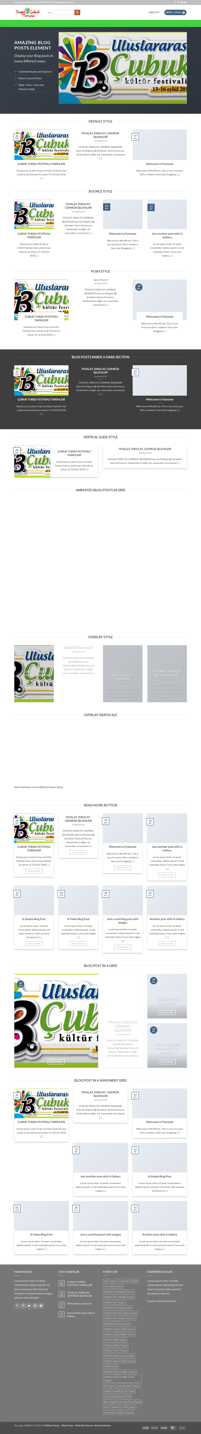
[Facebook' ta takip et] (176, 2)
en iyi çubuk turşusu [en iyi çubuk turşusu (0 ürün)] (113, 1286)
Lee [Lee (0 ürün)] (125, 1391)
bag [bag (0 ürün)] (105, 1281)
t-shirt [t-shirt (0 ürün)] (125, 1407)
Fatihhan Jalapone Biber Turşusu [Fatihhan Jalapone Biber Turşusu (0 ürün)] (119, 1334)
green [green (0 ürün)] (111, 1385)
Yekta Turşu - (68, 1425)
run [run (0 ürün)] (131, 1401)
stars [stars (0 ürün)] (106, 1407)
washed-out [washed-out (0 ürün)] (109, 1412)
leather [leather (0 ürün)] (117, 1391)
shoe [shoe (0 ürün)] (138, 1401)
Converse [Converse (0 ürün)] (124, 1281)
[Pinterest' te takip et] (41, 1306)
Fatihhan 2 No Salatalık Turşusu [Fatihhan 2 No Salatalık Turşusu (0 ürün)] (119, 1291)
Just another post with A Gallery (167, 235)
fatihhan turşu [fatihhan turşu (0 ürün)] (110, 1366)
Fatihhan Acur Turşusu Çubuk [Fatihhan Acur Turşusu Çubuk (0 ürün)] (118, 1307)
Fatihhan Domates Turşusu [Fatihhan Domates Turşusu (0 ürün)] (116, 1323)
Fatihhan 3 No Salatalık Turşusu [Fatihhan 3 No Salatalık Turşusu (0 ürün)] (119, 1297)
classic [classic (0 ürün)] (113, 1281)
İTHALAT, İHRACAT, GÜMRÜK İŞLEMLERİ (100, 135)
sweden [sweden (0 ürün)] (115, 1407)
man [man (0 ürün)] (106, 1396)
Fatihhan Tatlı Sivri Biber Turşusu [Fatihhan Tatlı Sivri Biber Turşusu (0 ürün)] (119, 1361)
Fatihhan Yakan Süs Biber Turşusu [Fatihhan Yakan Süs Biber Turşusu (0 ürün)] (120, 1371)
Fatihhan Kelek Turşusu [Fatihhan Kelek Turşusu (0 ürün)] (115, 1339)
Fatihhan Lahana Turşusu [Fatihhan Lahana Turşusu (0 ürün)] (116, 1345)
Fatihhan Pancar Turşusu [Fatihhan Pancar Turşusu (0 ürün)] (115, 1350)
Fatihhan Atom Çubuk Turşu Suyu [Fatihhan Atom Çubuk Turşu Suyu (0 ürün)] (119, 1318)
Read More (34, 871)
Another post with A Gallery (167, 919)
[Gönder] (77, 12)
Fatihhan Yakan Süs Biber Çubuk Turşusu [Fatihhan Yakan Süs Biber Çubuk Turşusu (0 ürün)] (119, 1378)
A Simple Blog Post (34, 919)
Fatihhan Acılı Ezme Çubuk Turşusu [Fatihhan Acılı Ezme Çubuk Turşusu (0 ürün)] (120, 1313)
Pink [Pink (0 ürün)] (129, 1396)
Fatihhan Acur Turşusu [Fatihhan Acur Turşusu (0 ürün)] (114, 1302)
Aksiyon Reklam (102, 1425)
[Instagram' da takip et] (179, 2)
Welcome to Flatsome (159, 164)
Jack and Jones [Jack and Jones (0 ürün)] (124, 1385)
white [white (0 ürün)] (120, 1412)
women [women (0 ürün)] (129, 1412)
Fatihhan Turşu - (52, 1425)
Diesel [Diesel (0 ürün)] (134, 1281)
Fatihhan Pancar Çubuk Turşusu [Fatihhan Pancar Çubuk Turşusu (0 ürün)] (119, 1355)
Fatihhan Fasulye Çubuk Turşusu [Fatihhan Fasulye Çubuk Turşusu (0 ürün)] (119, 1329)
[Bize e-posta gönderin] (185, 2)
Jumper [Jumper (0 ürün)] (107, 1391)
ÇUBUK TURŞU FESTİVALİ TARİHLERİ (41, 164)
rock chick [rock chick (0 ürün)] (122, 1401)
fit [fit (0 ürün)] (105, 1385)
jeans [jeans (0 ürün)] (136, 1385)
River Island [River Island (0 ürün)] (109, 1401)
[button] (154, 12)
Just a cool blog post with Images (122, 920)
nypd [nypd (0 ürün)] (113, 1396)
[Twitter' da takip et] (182, 2)
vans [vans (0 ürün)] (133, 1407)
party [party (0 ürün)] (121, 1396)
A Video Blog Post (78, 919)
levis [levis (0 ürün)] (132, 1391)
